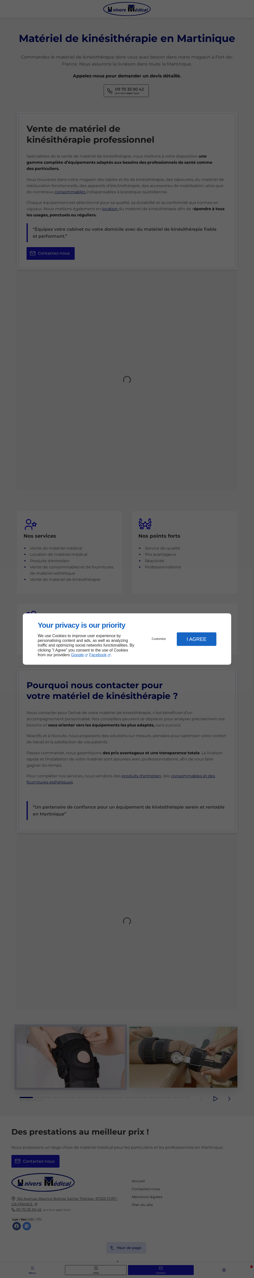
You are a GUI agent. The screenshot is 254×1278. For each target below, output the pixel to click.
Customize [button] (159, 639)
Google (77, 655)
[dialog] (127, 639)
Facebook (98, 655)
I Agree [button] (196, 639)
